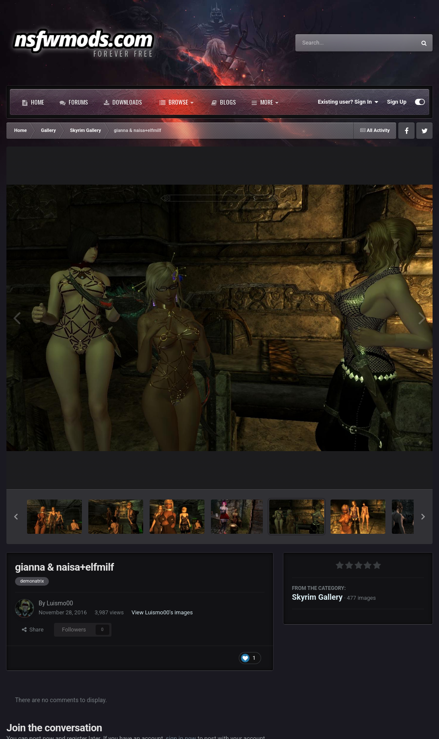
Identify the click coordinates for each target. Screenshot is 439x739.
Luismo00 (60, 603)
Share (33, 629)
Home (33, 102)
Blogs (223, 102)
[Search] (334, 42)
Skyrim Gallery (317, 596)
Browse (176, 102)
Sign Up (396, 102)
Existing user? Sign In (348, 102)
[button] (15, 516)
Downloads (123, 102)
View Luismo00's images (162, 612)
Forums (74, 102)
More (265, 102)
